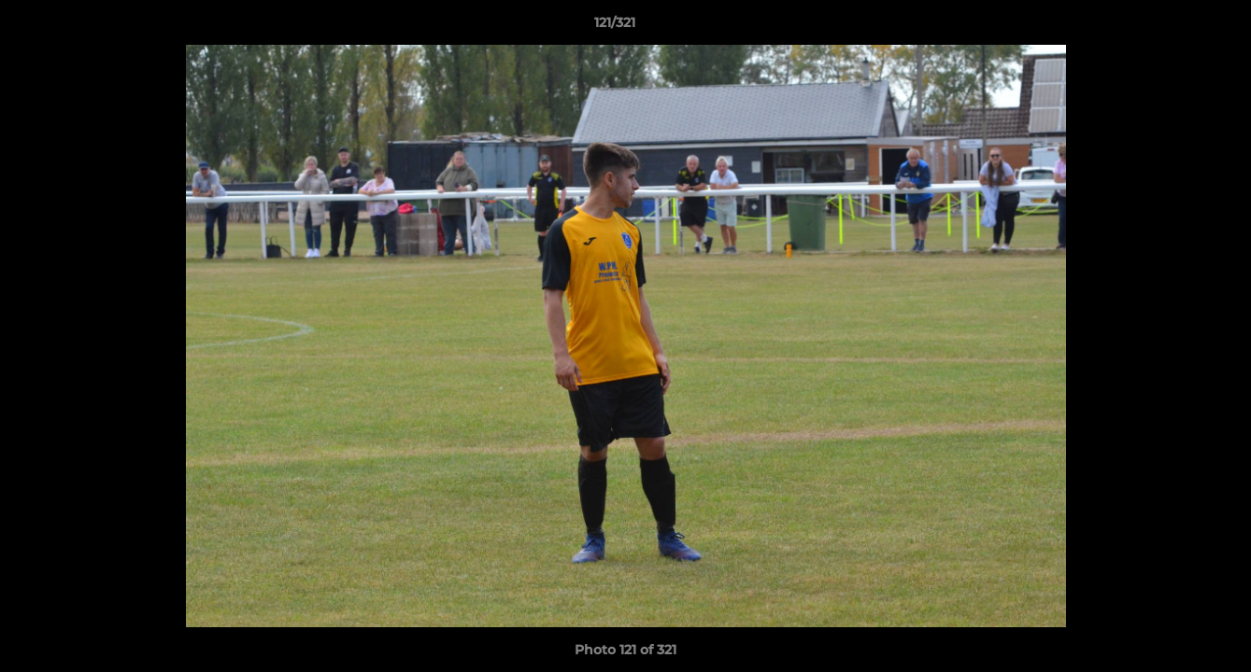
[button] (1172, 27)
